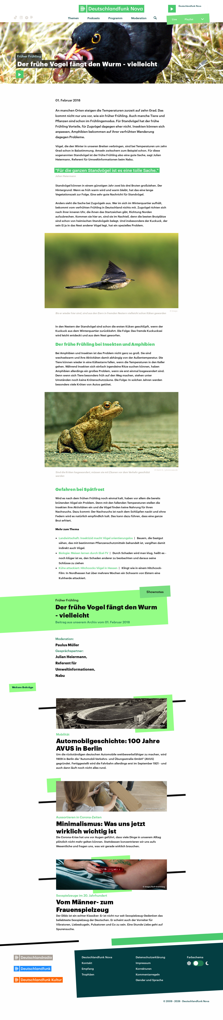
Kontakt (87, 962)
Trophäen (88, 974)
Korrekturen (144, 968)
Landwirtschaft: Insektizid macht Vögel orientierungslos (96, 538)
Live (174, 19)
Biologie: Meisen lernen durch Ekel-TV (83, 553)
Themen (73, 18)
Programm (115, 18)
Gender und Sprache (149, 980)
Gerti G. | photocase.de (167, 470)
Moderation (139, 18)
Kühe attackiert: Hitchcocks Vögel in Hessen (88, 568)
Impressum (143, 962)
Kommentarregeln (148, 974)
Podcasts (93, 18)
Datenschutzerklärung (150, 957)
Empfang (88, 968)
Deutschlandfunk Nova (97, 957)
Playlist (189, 19)
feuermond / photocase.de (208, 80)
